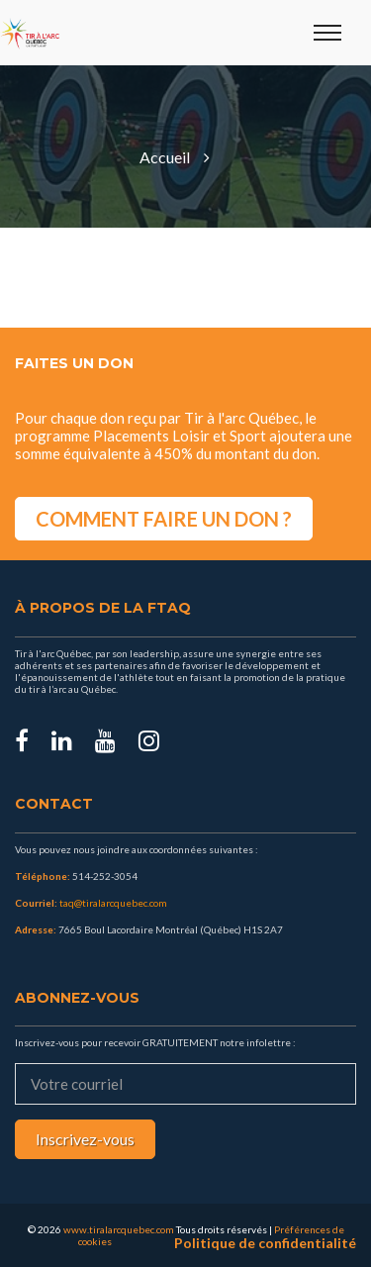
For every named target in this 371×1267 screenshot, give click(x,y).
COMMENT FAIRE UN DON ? (164, 519)
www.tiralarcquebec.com (118, 1229)
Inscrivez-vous (85, 1138)
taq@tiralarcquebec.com (113, 903)
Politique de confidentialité (265, 1243)
